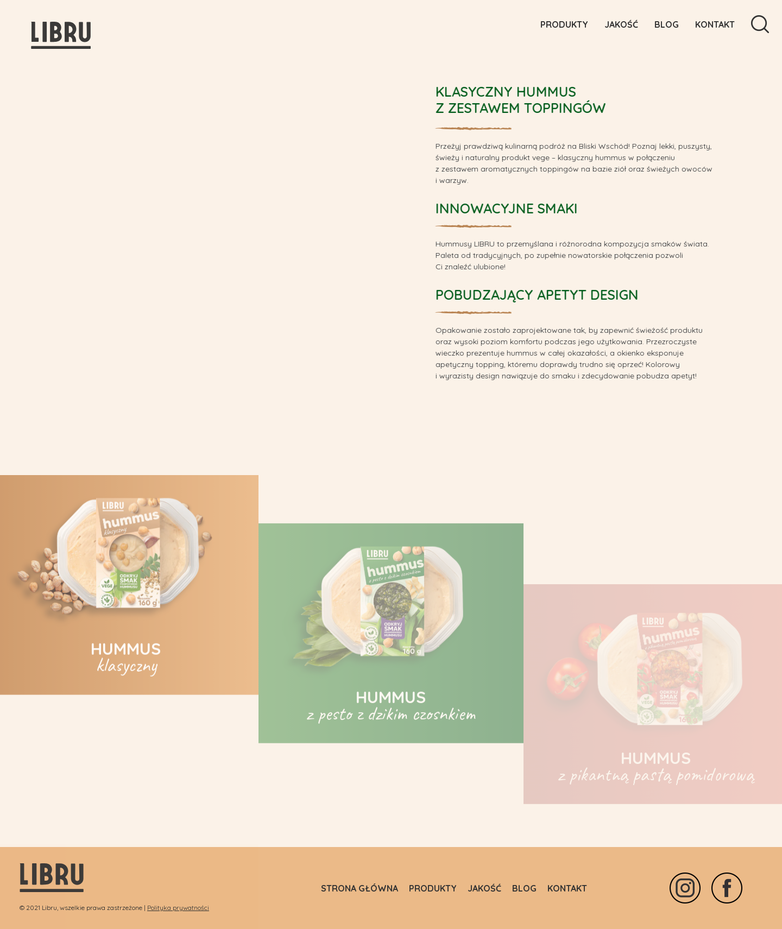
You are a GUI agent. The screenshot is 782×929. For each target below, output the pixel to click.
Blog (666, 24)
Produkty (564, 24)
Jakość (621, 24)
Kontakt (715, 24)
